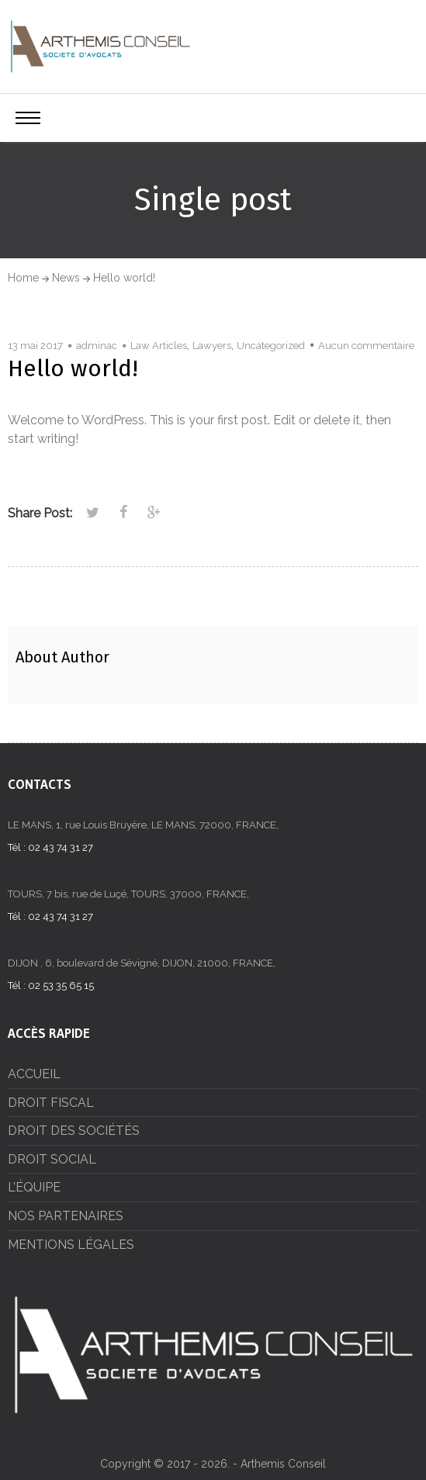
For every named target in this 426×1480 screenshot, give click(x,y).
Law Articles (158, 345)
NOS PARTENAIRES (65, 1216)
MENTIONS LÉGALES (71, 1244)
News (66, 277)
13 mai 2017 (35, 345)
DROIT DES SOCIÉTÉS (74, 1130)
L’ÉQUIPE (34, 1187)
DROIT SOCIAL (52, 1159)
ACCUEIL (34, 1074)
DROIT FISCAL (51, 1102)
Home (23, 277)
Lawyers (211, 345)
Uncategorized (271, 345)
